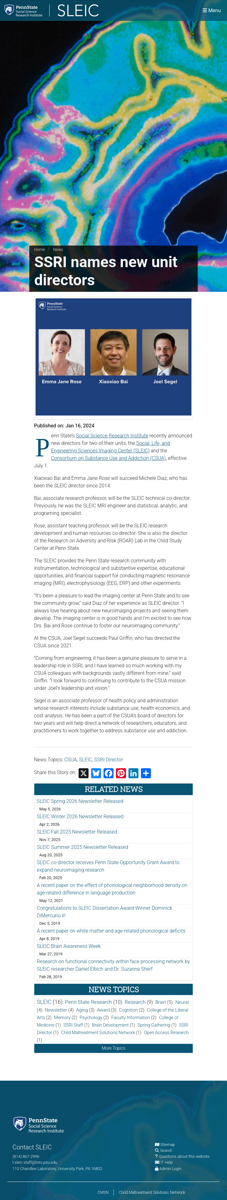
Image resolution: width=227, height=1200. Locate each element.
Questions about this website (184, 1156)
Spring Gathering (154, 1025)
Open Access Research (166, 1032)
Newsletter (56, 1010)
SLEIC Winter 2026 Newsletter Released (80, 816)
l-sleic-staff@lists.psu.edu (34, 1162)
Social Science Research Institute (112, 436)
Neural (182, 1002)
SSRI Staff (73, 1025)
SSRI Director (108, 760)
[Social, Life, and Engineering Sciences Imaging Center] (80, 10)
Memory (62, 1017)
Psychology (91, 1017)
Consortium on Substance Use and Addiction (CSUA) (108, 458)
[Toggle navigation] (212, 10)
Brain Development (110, 1025)
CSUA (70, 760)
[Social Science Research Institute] (39, 1124)
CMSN (103, 1192)
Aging (82, 1010)
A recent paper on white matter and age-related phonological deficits (111, 931)
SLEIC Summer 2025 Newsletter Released (82, 847)
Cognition (128, 1010)
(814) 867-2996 (25, 1156)
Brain (160, 1002)
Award (103, 1010)
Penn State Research (88, 1002)
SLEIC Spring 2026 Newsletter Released (80, 801)
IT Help (166, 1162)
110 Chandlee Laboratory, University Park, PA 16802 (57, 1168)
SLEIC (85, 760)
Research (135, 1002)
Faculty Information (130, 1017)
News (58, 249)
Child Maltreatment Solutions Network (98, 1032)
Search (166, 1150)
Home (39, 249)
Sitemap (167, 1144)
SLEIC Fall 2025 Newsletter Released (77, 832)
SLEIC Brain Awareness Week (69, 946)
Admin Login (170, 1168)
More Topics (113, 1048)
